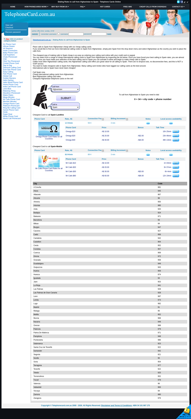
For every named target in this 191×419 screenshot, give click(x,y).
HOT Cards (105, 7)
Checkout (9, 28)
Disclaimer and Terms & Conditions (116, 405)
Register (35, 34)
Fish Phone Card (10, 74)
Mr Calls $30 (71, 171)
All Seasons (8, 48)
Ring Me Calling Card (11, 108)
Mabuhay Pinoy (9, 91)
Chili (5, 59)
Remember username (49, 34)
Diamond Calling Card (12, 68)
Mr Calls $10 (71, 163)
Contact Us (177, 7)
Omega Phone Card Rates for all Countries (49, 138)
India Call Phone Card (12, 87)
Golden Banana (9, 78)
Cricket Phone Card (11, 63)
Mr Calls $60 (71, 176)
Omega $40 (70, 140)
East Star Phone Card (12, 70)
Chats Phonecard (10, 57)
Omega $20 (70, 136)
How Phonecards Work (36, 7)
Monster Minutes (10, 101)
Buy (7, 39)
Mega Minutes (8, 97)
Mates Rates (8, 95)
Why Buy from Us (59, 7)
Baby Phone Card (10, 53)
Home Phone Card (10, 84)
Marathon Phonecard (11, 93)
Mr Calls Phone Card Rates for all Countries (49, 169)
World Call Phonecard (12, 118)
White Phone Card (10, 116)
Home (12, 7)
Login (109, 34)
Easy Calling (8, 72)
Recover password (12, 32)
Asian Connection (10, 51)
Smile (5, 112)
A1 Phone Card (9, 44)
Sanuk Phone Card (10, 110)
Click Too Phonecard (11, 61)
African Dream (9, 46)
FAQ (82, 7)
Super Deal (7, 114)
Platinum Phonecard (11, 106)
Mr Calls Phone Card (11, 99)
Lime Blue (7, 89)
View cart (9, 25)
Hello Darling (8, 80)
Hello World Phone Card (13, 82)
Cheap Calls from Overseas (152, 7)
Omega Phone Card (11, 104)
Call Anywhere (9, 55)
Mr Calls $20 (71, 167)
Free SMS (127, 7)
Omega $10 (70, 131)
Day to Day (7, 65)
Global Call (7, 76)
